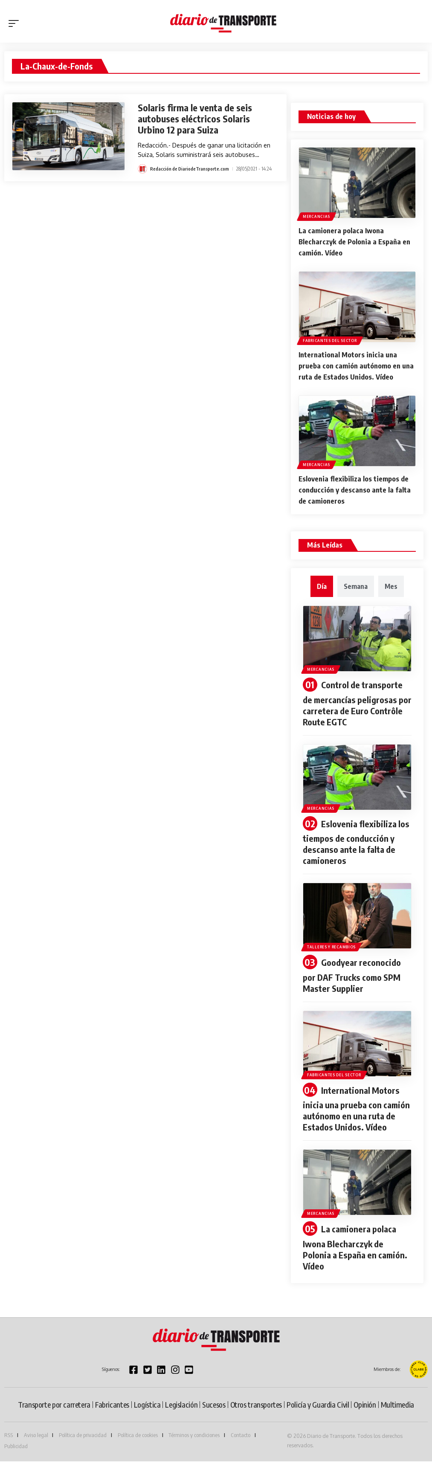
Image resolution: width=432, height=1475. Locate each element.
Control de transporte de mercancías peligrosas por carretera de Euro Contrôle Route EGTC (355, 705)
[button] (16, 23)
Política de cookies (138, 1448)
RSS (8, 1448)
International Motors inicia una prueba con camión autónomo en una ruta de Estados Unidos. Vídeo (354, 367)
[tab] (321, 589)
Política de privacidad (83, 1448)
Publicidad (16, 1459)
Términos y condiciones (194, 1448)
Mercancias (317, 215)
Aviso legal (36, 1448)
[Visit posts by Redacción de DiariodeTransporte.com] (142, 169)
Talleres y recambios (332, 949)
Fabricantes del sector (330, 337)
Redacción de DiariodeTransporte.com (192, 168)
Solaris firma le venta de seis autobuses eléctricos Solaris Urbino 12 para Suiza (199, 118)
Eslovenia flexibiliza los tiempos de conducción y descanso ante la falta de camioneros (355, 493)
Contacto (240, 1448)
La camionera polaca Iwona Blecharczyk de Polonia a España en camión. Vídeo (354, 240)
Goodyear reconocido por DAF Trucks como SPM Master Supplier (356, 978)
